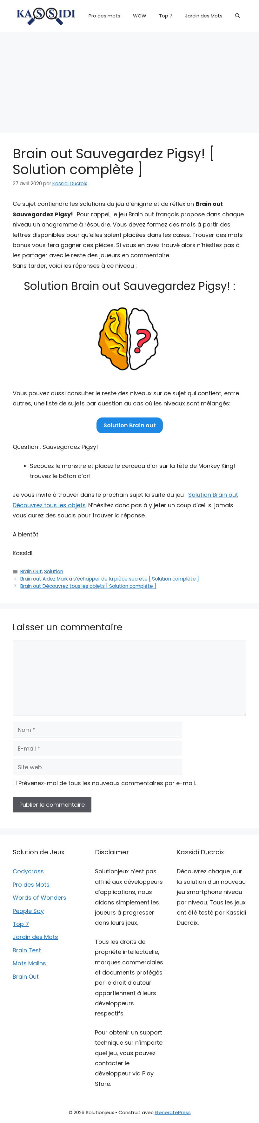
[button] (237, 15)
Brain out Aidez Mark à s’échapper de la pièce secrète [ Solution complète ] (109, 578)
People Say (28, 911)
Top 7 (165, 15)
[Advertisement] (129, 79)
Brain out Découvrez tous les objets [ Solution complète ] (88, 586)
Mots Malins (29, 963)
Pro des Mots (31, 885)
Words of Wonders (39, 898)
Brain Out (31, 571)
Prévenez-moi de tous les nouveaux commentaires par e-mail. (107, 783)
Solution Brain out (129, 425)
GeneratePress (173, 1112)
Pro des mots (104, 15)
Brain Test (27, 950)
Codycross (28, 871)
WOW (139, 15)
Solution (53, 571)
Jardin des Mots (203, 15)
